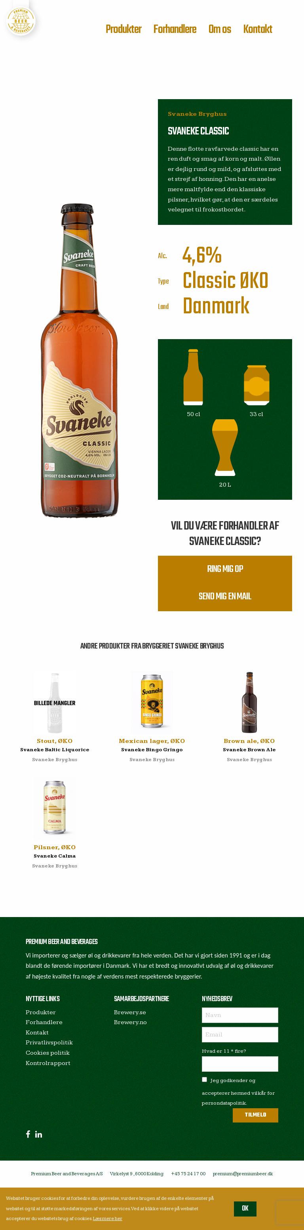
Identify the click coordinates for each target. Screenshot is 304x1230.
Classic (209, 282)
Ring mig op (225, 569)
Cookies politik (48, 1053)
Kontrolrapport (48, 1064)
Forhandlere (174, 30)
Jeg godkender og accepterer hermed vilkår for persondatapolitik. (238, 1092)
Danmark (215, 307)
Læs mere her (107, 1219)
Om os (220, 30)
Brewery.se (130, 1013)
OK (245, 1209)
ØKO (254, 282)
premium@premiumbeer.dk (243, 1175)
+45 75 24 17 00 (188, 1175)
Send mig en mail (225, 598)
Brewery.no (130, 1023)
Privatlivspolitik (49, 1044)
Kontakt (257, 30)
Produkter (123, 30)
